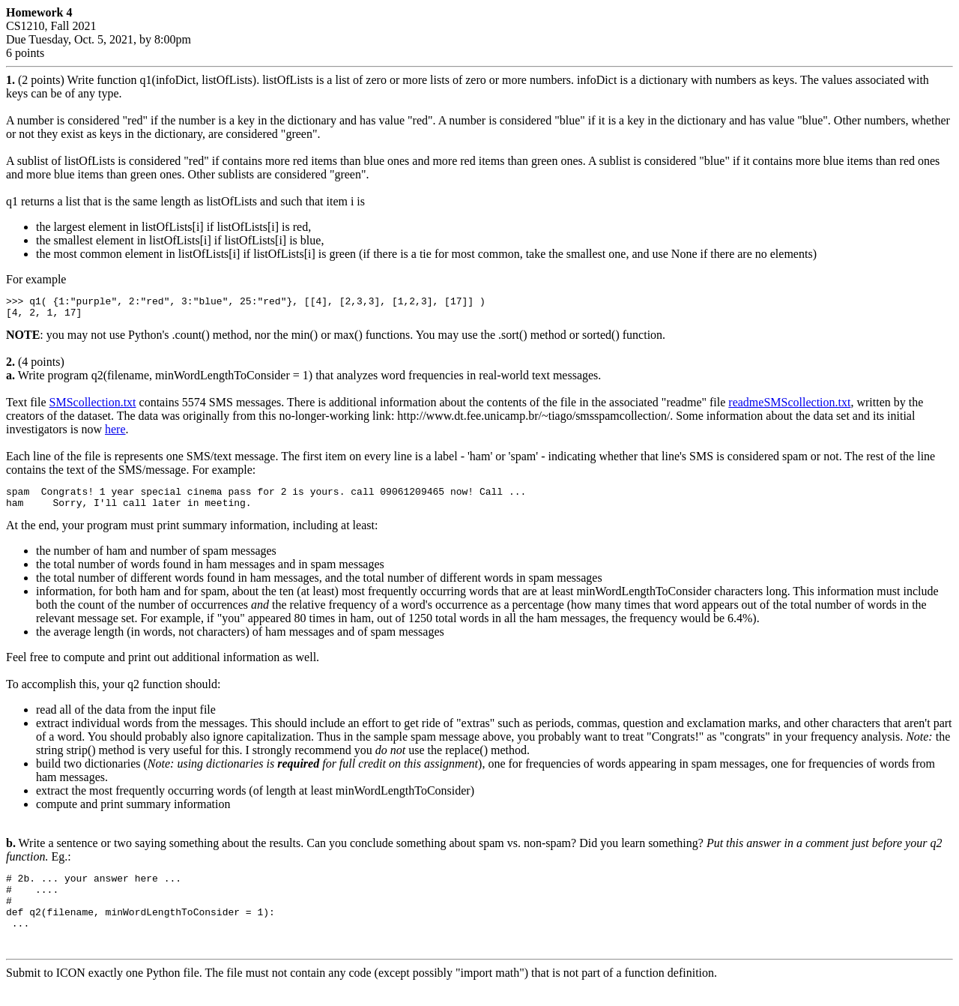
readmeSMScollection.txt (789, 406)
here (115, 433)
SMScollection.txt (92, 406)
